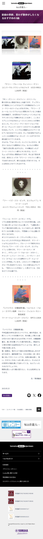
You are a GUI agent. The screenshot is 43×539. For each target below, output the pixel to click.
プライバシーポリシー (10, 469)
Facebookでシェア (39, 395)
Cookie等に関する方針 (10, 473)
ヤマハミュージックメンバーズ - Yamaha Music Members (21, 3)
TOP (3, 409)
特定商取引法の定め (9, 477)
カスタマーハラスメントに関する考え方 (16, 481)
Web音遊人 (7, 395)
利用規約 (5, 465)
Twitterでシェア (34, 395)
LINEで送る (29, 395)
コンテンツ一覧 (10, 409)
